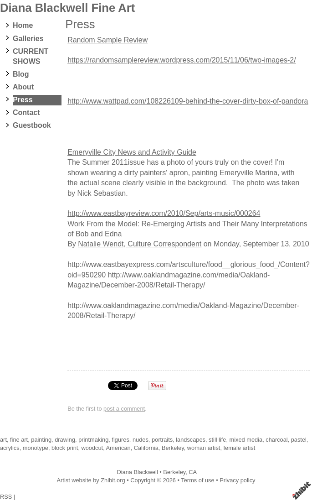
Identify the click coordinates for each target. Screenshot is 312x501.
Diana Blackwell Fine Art (67, 7)
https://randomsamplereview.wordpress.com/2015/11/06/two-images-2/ (181, 60)
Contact (26, 112)
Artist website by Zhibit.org (91, 480)
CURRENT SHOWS (30, 56)
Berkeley (174, 472)
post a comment (124, 408)
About (23, 87)
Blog (21, 74)
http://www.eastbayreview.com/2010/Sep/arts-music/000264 (163, 213)
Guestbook (32, 125)
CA (193, 472)
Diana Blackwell (137, 472)
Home (23, 25)
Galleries (28, 38)
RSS (6, 496)
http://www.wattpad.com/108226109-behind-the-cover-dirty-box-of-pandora (187, 101)
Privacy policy (237, 480)
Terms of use (197, 480)
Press (23, 100)
